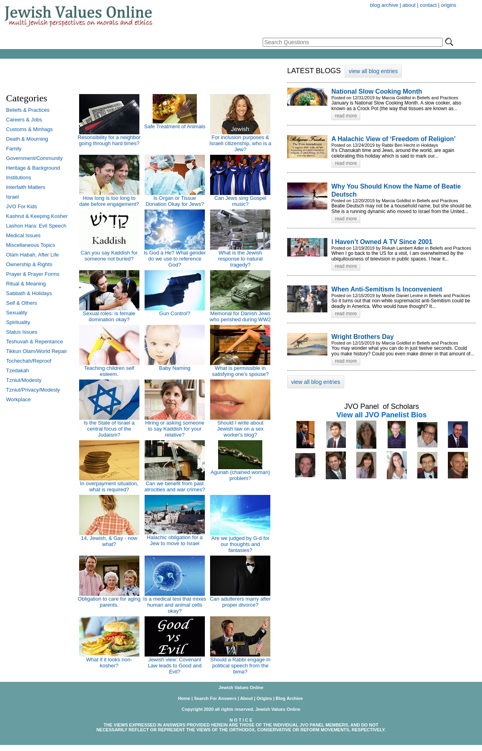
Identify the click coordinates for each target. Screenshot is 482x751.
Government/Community (34, 158)
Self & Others (21, 303)
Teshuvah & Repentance (34, 342)
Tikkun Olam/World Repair (36, 351)
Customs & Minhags (29, 129)
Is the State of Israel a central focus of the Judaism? (109, 429)
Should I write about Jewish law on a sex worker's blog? (240, 429)
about (409, 5)
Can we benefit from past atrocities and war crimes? (174, 486)
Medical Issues (23, 235)
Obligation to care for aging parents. (109, 602)
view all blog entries (373, 71)
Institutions (18, 177)
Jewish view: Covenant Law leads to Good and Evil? (175, 666)
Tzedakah (17, 370)
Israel (12, 197)
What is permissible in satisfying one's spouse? (240, 371)
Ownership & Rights (29, 264)
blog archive (384, 5)
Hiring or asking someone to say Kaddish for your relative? (174, 429)
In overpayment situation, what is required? (109, 486)
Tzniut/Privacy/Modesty (33, 390)
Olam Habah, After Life (32, 255)
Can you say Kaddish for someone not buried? (109, 256)
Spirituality (18, 322)
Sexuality (16, 313)
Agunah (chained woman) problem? (240, 475)
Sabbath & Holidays (29, 293)
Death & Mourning (27, 139)
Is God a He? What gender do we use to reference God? (175, 259)
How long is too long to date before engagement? (109, 201)
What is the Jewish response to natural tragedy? (240, 259)
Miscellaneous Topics (30, 245)
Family (13, 149)
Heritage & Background (33, 168)
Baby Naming (174, 368)
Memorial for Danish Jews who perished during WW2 (240, 316)
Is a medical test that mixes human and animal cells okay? (174, 605)
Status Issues (21, 332)
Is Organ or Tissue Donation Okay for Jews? (174, 201)
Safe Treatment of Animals (174, 126)
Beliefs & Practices (27, 110)
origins (448, 5)
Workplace (18, 399)
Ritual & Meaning (26, 284)
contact (428, 5)
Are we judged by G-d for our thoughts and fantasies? (240, 544)
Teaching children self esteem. (109, 371)
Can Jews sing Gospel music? (240, 201)
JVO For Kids (21, 206)
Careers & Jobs (24, 120)
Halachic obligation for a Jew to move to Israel (175, 540)
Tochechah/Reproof (28, 361)
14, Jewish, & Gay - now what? (109, 541)
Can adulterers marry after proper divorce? (240, 602)
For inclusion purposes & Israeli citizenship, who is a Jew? (240, 143)
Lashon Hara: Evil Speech (36, 226)
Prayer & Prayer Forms (32, 274)
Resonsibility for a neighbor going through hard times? (109, 140)
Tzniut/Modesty (23, 380)
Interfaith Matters (25, 187)
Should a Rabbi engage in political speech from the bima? (240, 666)
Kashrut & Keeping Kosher (36, 216)
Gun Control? (174, 313)
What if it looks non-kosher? (109, 663)
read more (346, 116)
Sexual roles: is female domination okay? (109, 316)
